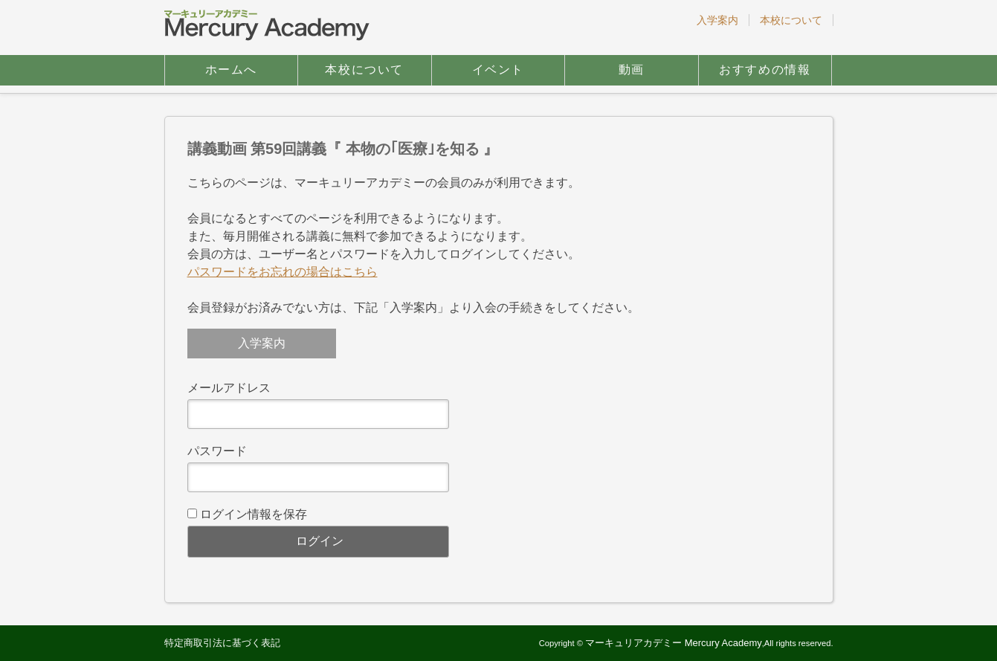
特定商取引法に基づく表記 (222, 642)
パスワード (217, 451)
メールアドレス (229, 387)
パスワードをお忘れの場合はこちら (282, 271)
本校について (791, 20)
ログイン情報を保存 (253, 514)
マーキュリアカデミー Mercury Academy (673, 642)
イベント (498, 69)
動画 (632, 69)
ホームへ (231, 69)
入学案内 (717, 20)
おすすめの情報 (764, 69)
